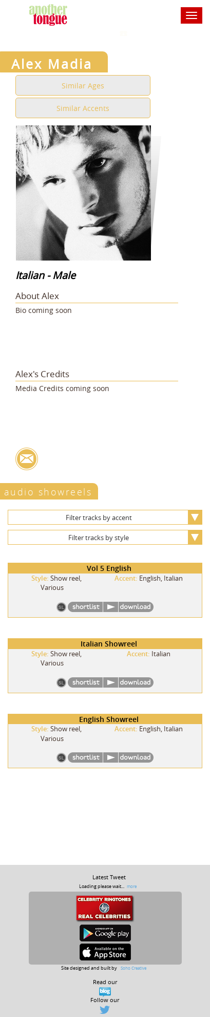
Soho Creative (133, 968)
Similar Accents (82, 108)
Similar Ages (83, 85)
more (132, 886)
